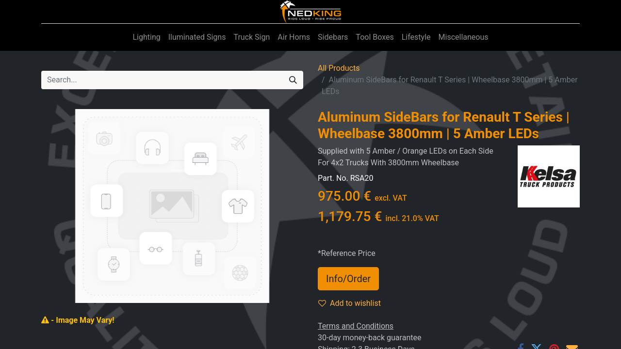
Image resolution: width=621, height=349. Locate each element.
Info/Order (348, 279)
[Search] (293, 80)
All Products (339, 68)
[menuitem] (146, 37)
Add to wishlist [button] (349, 303)
